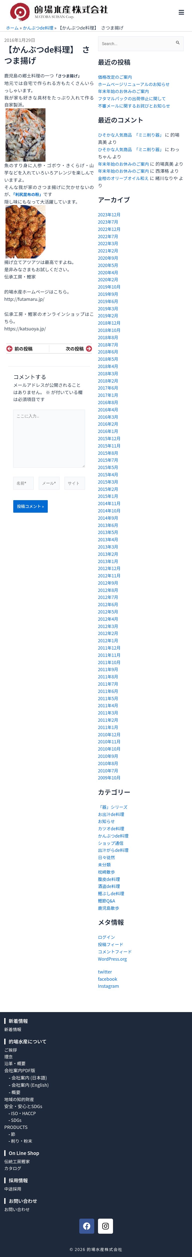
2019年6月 (109, 308)
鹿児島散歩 (109, 915)
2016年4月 (109, 416)
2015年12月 (110, 445)
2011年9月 (109, 676)
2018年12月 (110, 330)
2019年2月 (109, 322)
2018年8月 (109, 344)
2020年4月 (109, 279)
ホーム (12, 27)
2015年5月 (109, 474)
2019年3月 (109, 315)
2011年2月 (109, 727)
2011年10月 (110, 669)
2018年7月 (109, 351)
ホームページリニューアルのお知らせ (136, 84)
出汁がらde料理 (114, 857)
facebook (107, 985)
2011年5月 (109, 705)
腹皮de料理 (109, 886)
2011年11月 (110, 662)
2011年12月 (110, 655)
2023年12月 (110, 221)
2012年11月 (110, 582)
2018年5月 (109, 366)
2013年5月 (109, 539)
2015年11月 (110, 453)
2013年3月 (109, 554)
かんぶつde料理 (40, 27)
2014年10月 (110, 517)
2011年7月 (109, 691)
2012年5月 (109, 618)
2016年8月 (109, 409)
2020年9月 (109, 265)
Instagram (108, 993)
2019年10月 (110, 294)
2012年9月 (109, 590)
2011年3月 (109, 719)
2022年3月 (109, 250)
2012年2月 (109, 640)
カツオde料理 (112, 835)
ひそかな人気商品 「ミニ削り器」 (133, 134)
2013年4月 (109, 546)
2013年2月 (109, 561)
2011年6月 (109, 698)
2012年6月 (109, 611)
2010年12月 (110, 741)
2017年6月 (109, 395)
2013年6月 (109, 532)
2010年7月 (109, 777)
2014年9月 (109, 525)
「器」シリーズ (113, 814)
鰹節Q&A (107, 908)
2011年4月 (109, 712)
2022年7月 (109, 243)
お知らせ (107, 828)
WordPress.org (113, 965)
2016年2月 (109, 431)
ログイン (107, 944)
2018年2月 (109, 387)
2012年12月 (110, 575)
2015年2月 (109, 496)
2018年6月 (109, 358)
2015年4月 (109, 481)
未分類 (105, 871)
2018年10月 (110, 337)
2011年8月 (109, 683)
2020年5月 (109, 272)
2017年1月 (109, 402)
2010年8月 (109, 770)
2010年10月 (110, 756)
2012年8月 (109, 597)
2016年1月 (109, 438)
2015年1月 (109, 503)
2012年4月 (109, 626)
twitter (105, 978)
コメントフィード (116, 958)
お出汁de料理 (112, 821)
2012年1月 (109, 647)
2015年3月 (109, 489)
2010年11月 (110, 748)
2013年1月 (109, 568)
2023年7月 (109, 229)
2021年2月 (109, 257)
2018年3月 (109, 380)
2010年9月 (109, 763)
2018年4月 (109, 373)
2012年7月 (109, 604)
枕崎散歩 (107, 879)
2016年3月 (109, 423)
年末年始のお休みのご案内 (125, 91)
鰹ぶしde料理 (112, 900)
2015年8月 (109, 460)
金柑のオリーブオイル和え (125, 185)
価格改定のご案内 (116, 76)
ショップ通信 (111, 850)
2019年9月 (109, 301)
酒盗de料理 (109, 893)
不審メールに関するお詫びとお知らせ (136, 105)
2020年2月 (109, 286)
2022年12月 (110, 236)
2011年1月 (109, 734)
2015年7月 (109, 467)
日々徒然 (107, 864)
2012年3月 (109, 633)
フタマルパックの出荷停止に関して (134, 98)
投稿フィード (111, 951)
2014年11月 (110, 510)
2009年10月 (110, 784)
